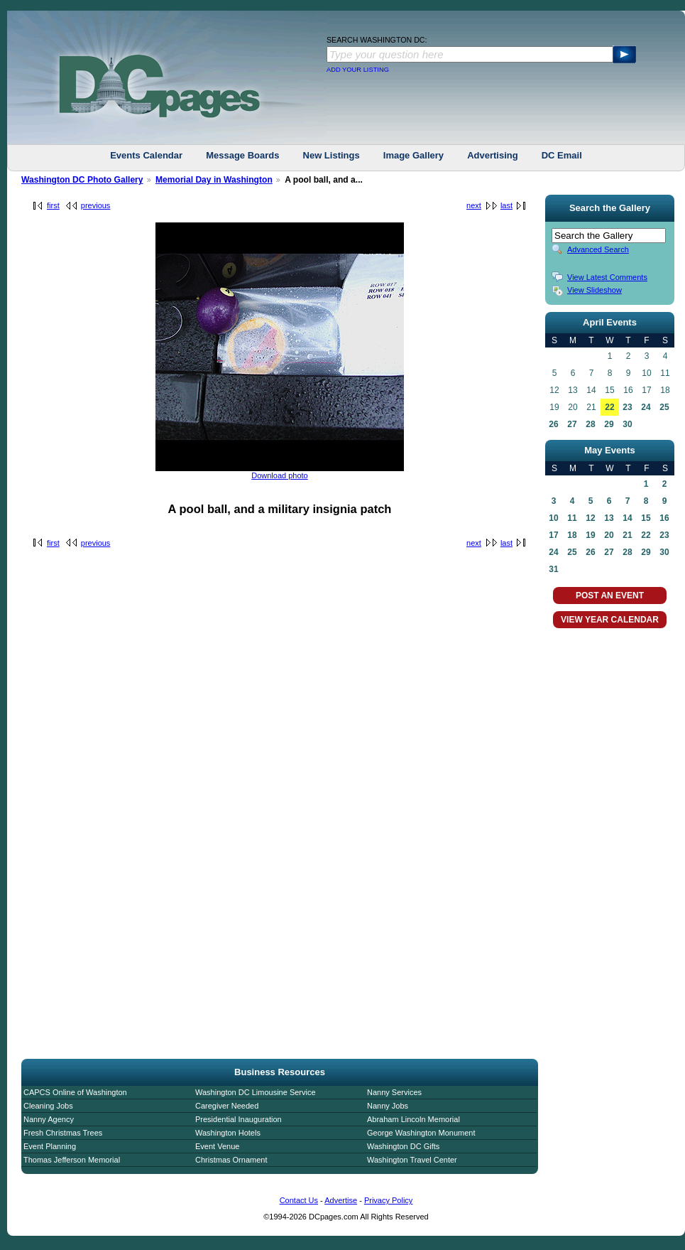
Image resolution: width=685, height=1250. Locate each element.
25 (664, 407)
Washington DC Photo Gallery (82, 180)
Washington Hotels (228, 1132)
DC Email (562, 155)
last (506, 205)
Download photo (279, 475)
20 (608, 535)
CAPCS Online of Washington (75, 1092)
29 (608, 424)
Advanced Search (598, 249)
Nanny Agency (48, 1119)
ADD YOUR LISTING (358, 69)
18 (571, 535)
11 (571, 518)
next (473, 205)
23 (627, 407)
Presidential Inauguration (238, 1119)
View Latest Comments (607, 277)
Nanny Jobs (387, 1105)
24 (645, 407)
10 (553, 518)
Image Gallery (413, 155)
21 (627, 535)
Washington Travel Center (412, 1159)
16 (664, 518)
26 (553, 424)
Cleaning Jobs (48, 1105)
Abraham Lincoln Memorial (413, 1119)
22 (609, 407)
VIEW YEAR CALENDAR (610, 620)
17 (553, 535)
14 (627, 518)
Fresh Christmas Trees (62, 1132)
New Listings (331, 155)
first (53, 205)
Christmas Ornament (231, 1159)
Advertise (340, 1200)
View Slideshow (594, 290)
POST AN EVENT (610, 595)
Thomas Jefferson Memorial (71, 1159)
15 (645, 518)
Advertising (492, 155)
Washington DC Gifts (403, 1146)
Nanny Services (394, 1092)
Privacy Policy (388, 1200)
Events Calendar (146, 155)
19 (590, 535)
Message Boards (242, 155)
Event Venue (217, 1146)
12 (590, 518)
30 (627, 424)
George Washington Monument (421, 1132)
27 (571, 424)
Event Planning (49, 1146)
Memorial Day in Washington (214, 180)
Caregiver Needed (226, 1105)
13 (608, 518)
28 (590, 424)
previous (96, 205)
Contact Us (299, 1200)
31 (553, 569)
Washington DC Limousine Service (255, 1092)
